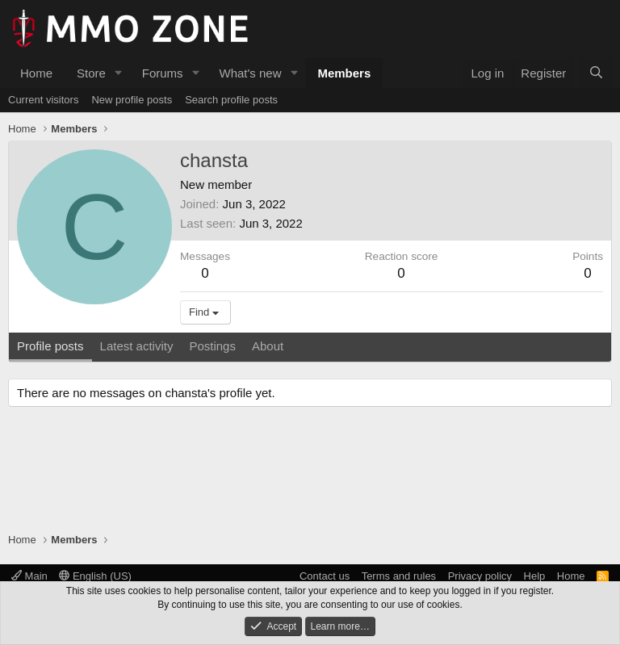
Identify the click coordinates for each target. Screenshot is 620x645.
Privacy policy (480, 576)
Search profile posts (231, 100)
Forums (162, 73)
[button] (118, 73)
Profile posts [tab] (50, 346)
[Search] (596, 73)
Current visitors (43, 100)
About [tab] (267, 346)
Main (29, 576)
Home (36, 73)
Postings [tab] (212, 346)
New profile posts (131, 100)
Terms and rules (399, 576)
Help (535, 576)
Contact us (325, 576)
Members (344, 73)
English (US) (95, 576)
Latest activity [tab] (137, 346)
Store (91, 73)
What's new (250, 73)
